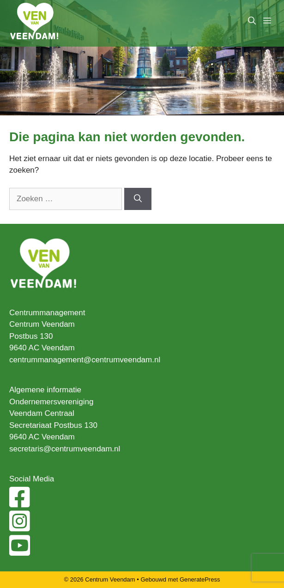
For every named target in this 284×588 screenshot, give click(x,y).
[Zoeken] (137, 199)
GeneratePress (200, 579)
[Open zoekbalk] (252, 21)
